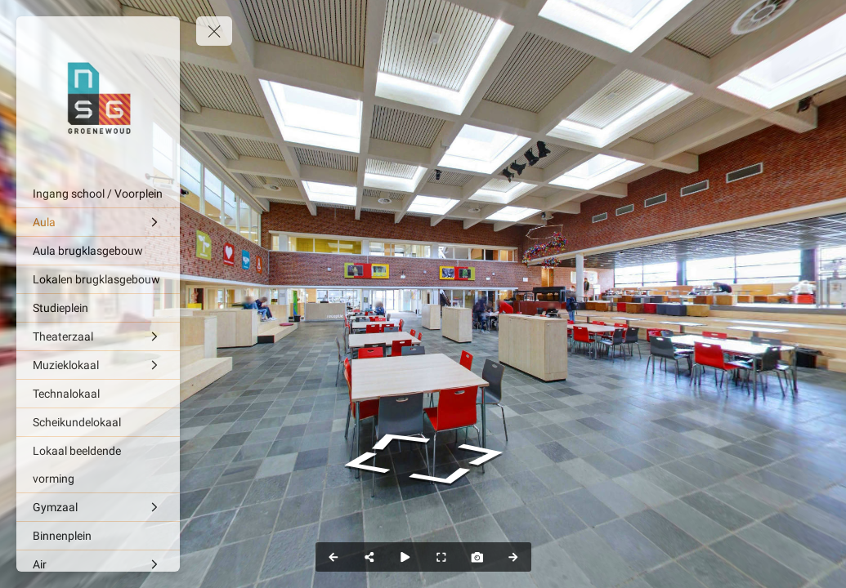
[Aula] (98, 222)
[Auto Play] (405, 557)
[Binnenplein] (98, 536)
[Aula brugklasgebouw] (98, 251)
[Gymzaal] (98, 507)
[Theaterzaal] (98, 336)
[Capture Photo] (477, 557)
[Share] (369, 557)
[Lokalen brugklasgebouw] (98, 279)
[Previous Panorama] (333, 557)
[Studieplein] (98, 308)
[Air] (98, 564)
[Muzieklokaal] (98, 365)
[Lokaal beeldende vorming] (98, 464)
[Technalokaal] (98, 394)
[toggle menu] (214, 31)
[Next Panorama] (513, 557)
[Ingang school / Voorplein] (98, 193)
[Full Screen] (441, 557)
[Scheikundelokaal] (98, 422)
